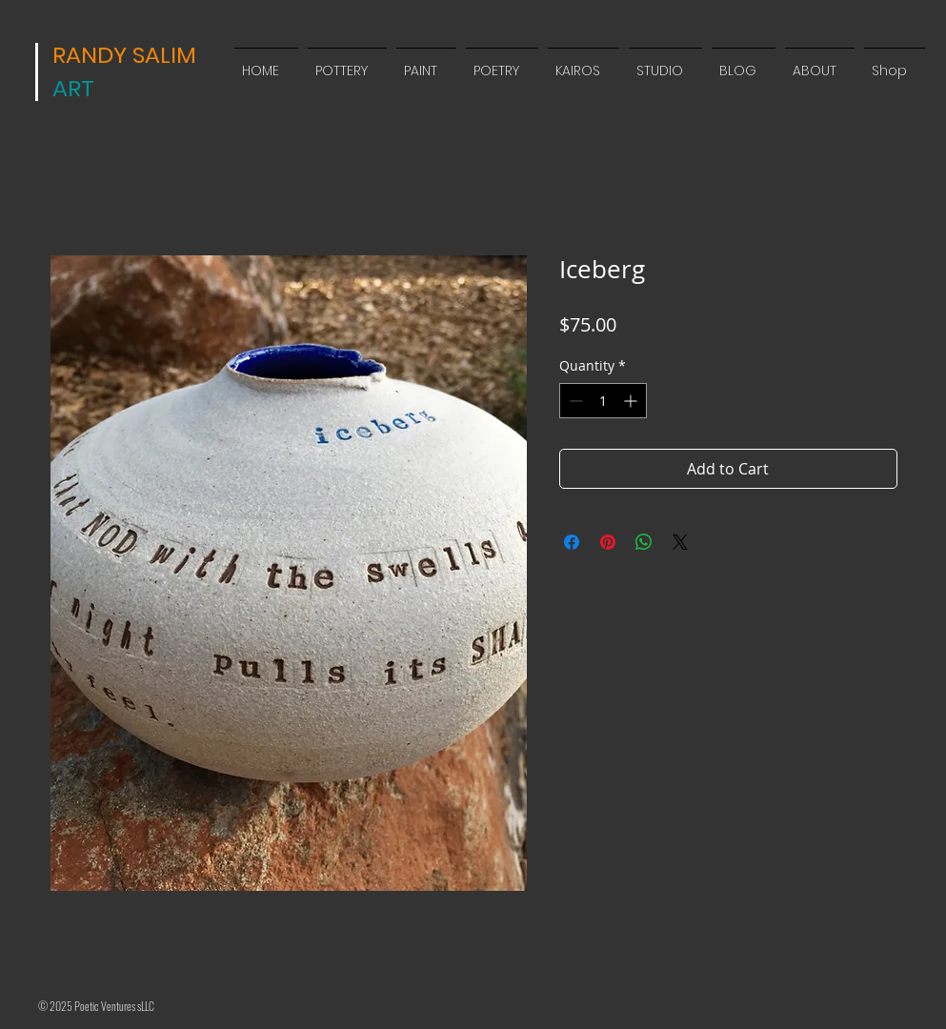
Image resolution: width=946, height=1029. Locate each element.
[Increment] (632, 400)
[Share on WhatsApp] (644, 542)
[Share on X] (680, 542)
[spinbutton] (603, 400)
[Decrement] (574, 400)
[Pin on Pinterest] (607, 542)
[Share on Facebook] (571, 542)
